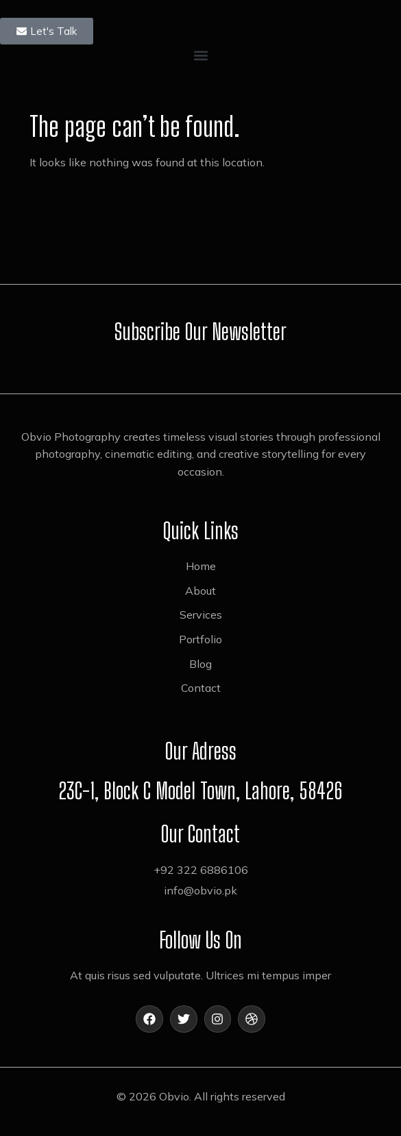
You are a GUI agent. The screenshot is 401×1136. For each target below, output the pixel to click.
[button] (200, 55)
